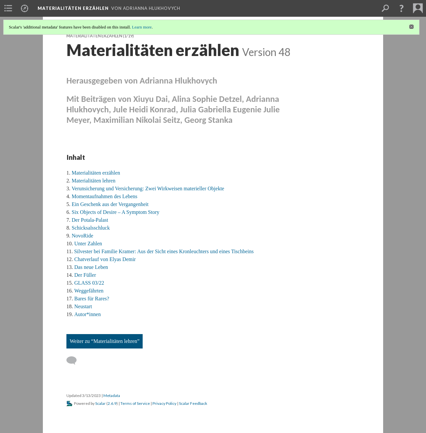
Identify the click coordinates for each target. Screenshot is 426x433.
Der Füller (85, 275)
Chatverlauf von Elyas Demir (105, 259)
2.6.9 (112, 403)
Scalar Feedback (193, 403)
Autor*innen (87, 314)
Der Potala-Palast (90, 220)
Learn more (141, 27)
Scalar (100, 403)
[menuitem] (8, 8)
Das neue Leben (91, 267)
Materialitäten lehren (93, 180)
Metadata (111, 395)
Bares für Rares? (91, 298)
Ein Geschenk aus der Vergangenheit (110, 204)
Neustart (83, 306)
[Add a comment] (74, 360)
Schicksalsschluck (91, 228)
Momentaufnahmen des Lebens (104, 196)
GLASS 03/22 (89, 283)
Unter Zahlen (88, 243)
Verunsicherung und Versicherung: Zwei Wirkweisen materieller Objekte (148, 188)
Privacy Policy (164, 403)
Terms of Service (135, 403)
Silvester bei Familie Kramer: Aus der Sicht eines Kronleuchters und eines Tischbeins (164, 251)
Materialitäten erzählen (94, 35)
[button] (401, 8)
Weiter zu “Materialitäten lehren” (104, 341)
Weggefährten (88, 290)
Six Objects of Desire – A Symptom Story (115, 212)
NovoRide (82, 235)
